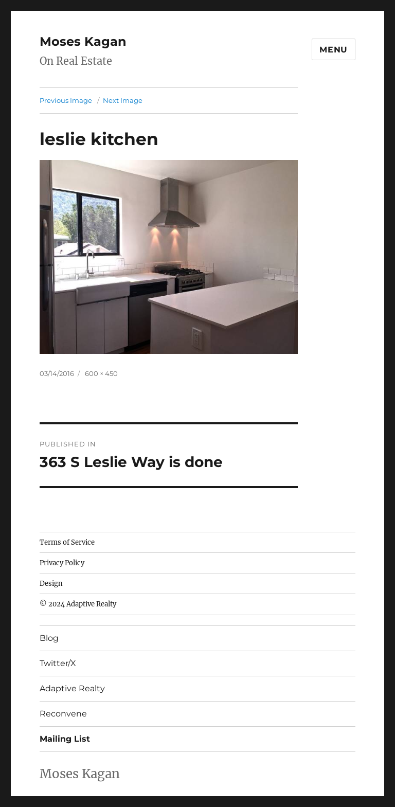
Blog (49, 638)
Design (51, 583)
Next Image (122, 100)
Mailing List (65, 739)
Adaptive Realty (72, 688)
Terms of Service (67, 542)
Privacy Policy (62, 563)
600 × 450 (101, 373)
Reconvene (63, 714)
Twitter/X (58, 663)
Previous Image (66, 100)
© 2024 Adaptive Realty (78, 604)
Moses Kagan (83, 41)
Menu (333, 50)
